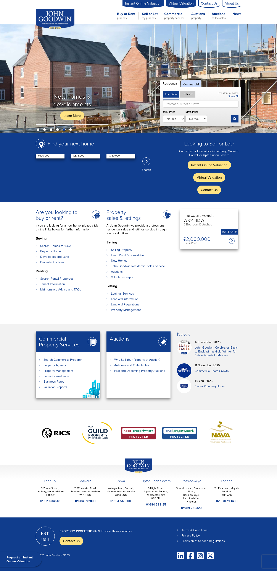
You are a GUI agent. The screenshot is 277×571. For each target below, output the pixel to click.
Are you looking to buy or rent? (56, 214)
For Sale (171, 94)
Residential (170, 83)
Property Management (126, 310)
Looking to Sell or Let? (209, 143)
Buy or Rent (126, 16)
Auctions (198, 16)
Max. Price (191, 112)
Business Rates (53, 381)
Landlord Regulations (125, 304)
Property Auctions (52, 262)
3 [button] (52, 130)
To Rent (187, 94)
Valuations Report (123, 277)
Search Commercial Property (62, 360)
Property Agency (54, 365)
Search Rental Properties (57, 279)
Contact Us (209, 3)
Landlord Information (124, 299)
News (236, 14)
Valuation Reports (55, 387)
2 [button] (45, 130)
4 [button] (58, 130)
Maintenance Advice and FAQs (60, 289)
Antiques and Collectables (131, 365)
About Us (232, 3)
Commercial (174, 16)
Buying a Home (50, 251)
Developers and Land (54, 257)
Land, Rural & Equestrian (127, 255)
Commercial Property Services (59, 341)
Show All (233, 96)
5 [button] (65, 130)
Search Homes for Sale (55, 246)
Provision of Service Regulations (203, 541)
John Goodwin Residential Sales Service (138, 266)
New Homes (119, 261)
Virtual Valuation (181, 3)
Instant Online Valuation (143, 3)
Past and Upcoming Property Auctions (139, 371)
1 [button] (39, 130)
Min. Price (169, 112)
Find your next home (71, 143)
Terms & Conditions (195, 530)
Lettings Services (122, 293)
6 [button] (71, 130)
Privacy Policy (191, 535)
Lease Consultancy (56, 376)
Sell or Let (150, 16)
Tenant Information (52, 284)
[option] (138, 78)
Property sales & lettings (123, 214)
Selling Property (121, 250)
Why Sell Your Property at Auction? (137, 360)
